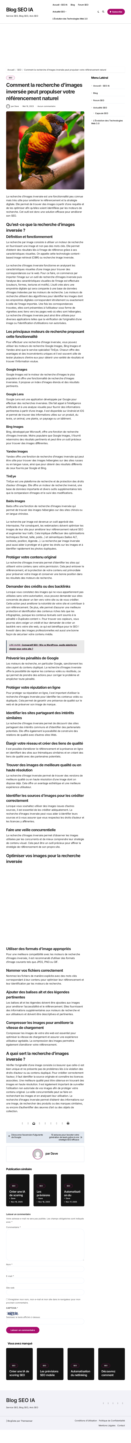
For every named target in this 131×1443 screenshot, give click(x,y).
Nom (9, 1277)
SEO (10, 78)
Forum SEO (83, 4)
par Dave (12, 119)
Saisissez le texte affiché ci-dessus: (23, 1330)
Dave (54, 1167)
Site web (10, 1301)
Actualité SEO (59, 11)
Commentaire (13, 1240)
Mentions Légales (107, 1438)
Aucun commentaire (46, 119)
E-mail (10, 1289)
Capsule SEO (101, 113)
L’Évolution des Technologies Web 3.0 (70, 18)
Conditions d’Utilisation (86, 1434)
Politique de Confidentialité (112, 1434)
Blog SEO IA (19, 9)
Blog (73, 4)
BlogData (11, 1434)
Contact (121, 1438)
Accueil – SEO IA (60, 4)
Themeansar (26, 1434)
